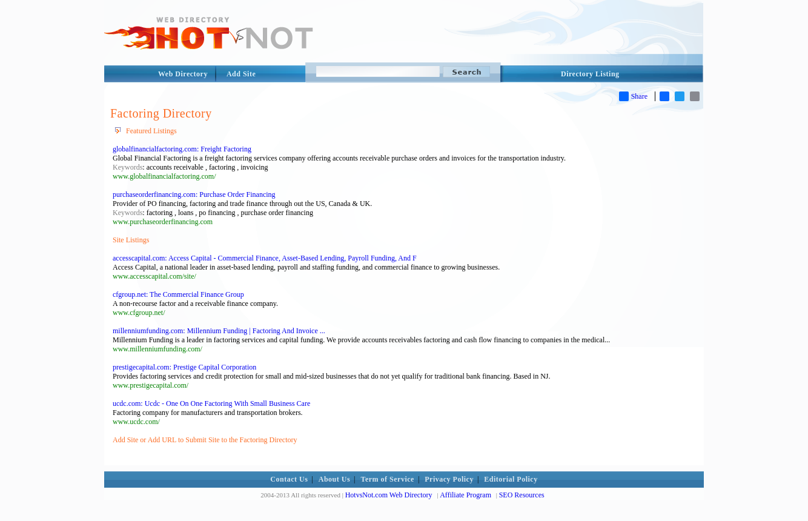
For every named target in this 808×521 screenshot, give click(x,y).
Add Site (241, 74)
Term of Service (387, 479)
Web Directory (183, 74)
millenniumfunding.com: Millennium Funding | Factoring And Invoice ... (219, 331)
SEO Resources (522, 495)
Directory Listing (590, 74)
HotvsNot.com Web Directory (388, 495)
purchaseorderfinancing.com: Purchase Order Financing (194, 194)
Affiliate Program (465, 495)
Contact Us (289, 479)
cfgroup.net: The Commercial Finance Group (178, 294)
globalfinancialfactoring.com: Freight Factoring (182, 149)
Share (633, 96)
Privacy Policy (449, 479)
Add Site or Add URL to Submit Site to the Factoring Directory (205, 440)
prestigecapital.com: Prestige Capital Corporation (184, 367)
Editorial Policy (510, 479)
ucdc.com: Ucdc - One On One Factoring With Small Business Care (211, 403)
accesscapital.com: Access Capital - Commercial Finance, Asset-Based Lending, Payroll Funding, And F (265, 258)
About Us (334, 479)
